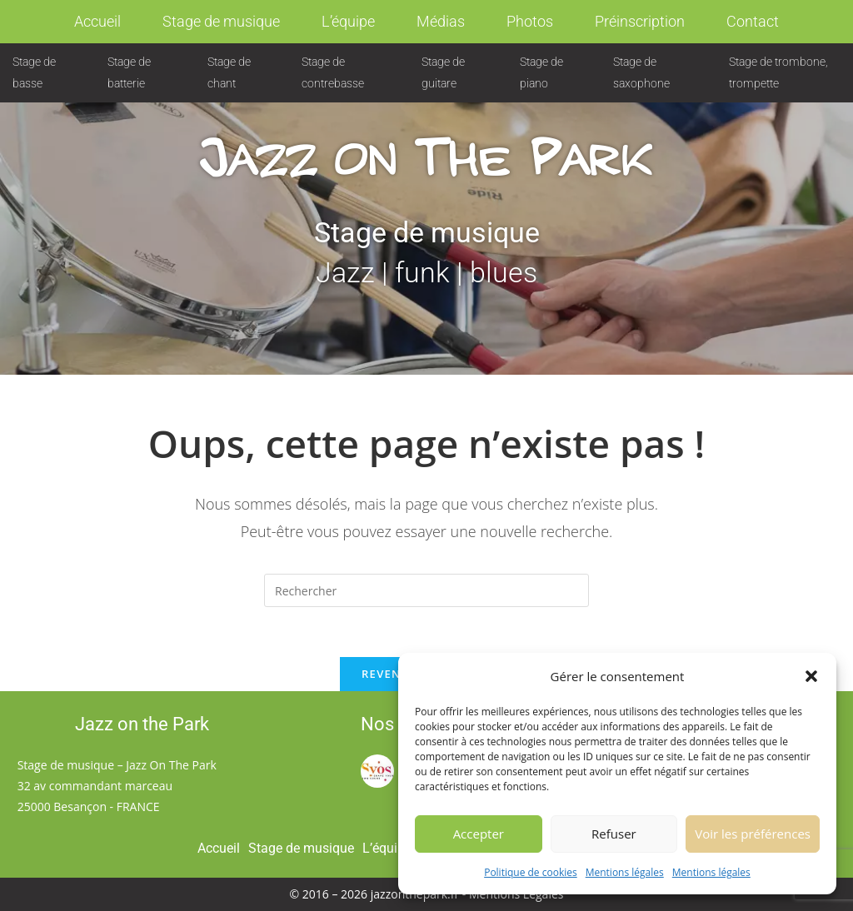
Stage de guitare (443, 72)
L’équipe (348, 21)
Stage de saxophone (641, 72)
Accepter (478, 835)
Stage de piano (541, 72)
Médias (441, 21)
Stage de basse (34, 72)
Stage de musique (221, 21)
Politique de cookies (530, 874)
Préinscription (640, 21)
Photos (529, 21)
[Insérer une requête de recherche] (426, 590)
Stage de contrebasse (333, 72)
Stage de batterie (129, 72)
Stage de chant (229, 72)
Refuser (613, 835)
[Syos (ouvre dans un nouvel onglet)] (377, 770)
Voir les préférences (753, 835)
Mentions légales (625, 874)
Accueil (97, 21)
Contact (752, 21)
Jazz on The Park (427, 140)
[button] (811, 678)
